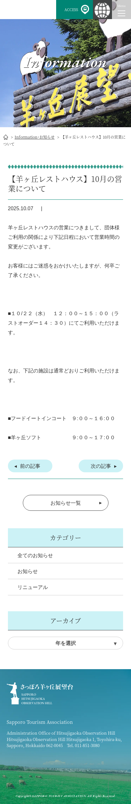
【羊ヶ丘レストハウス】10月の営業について (65, 183)
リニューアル (32, 587)
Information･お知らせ (35, 137)
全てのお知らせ (35, 555)
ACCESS (71, 9)
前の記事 (30, 466)
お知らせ (27, 571)
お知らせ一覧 (65, 503)
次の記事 (101, 466)
